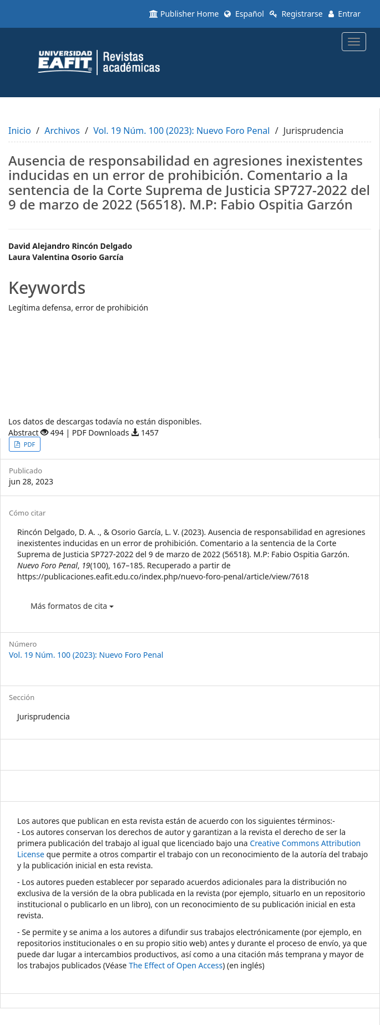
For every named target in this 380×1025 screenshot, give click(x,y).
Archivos (62, 130)
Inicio (19, 130)
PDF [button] (28, 444)
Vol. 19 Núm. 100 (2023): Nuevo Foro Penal (181, 130)
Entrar (344, 13)
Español (244, 13)
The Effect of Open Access (175, 965)
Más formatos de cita (72, 606)
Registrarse (296, 13)
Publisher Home (184, 13)
